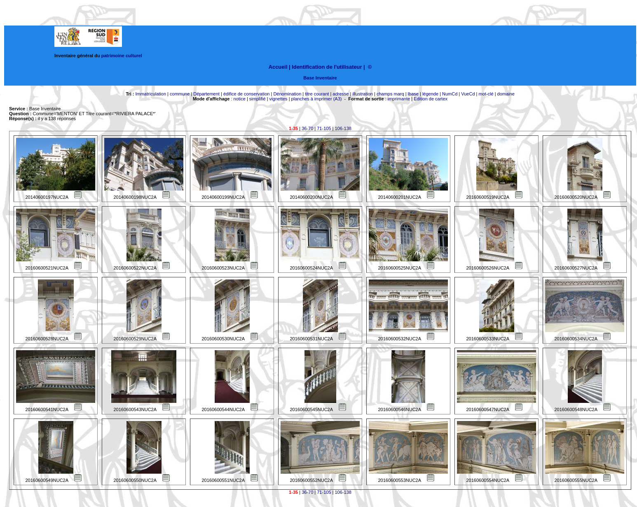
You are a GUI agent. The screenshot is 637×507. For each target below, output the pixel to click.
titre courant (317, 93)
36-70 (307, 128)
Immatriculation (150, 93)
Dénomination (287, 93)
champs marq (390, 93)
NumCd (449, 93)
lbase (413, 93)
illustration (362, 93)
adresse (341, 93)
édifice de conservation (246, 93)
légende (430, 93)
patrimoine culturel (121, 55)
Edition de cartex (430, 98)
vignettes (278, 98)
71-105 (324, 128)
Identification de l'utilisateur (327, 67)
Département (206, 93)
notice (240, 98)
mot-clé (486, 93)
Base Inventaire (320, 77)
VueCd (468, 93)
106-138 (343, 128)
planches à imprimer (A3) (316, 98)
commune (180, 93)
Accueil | (279, 67)
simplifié (257, 98)
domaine (506, 93)
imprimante (399, 98)
